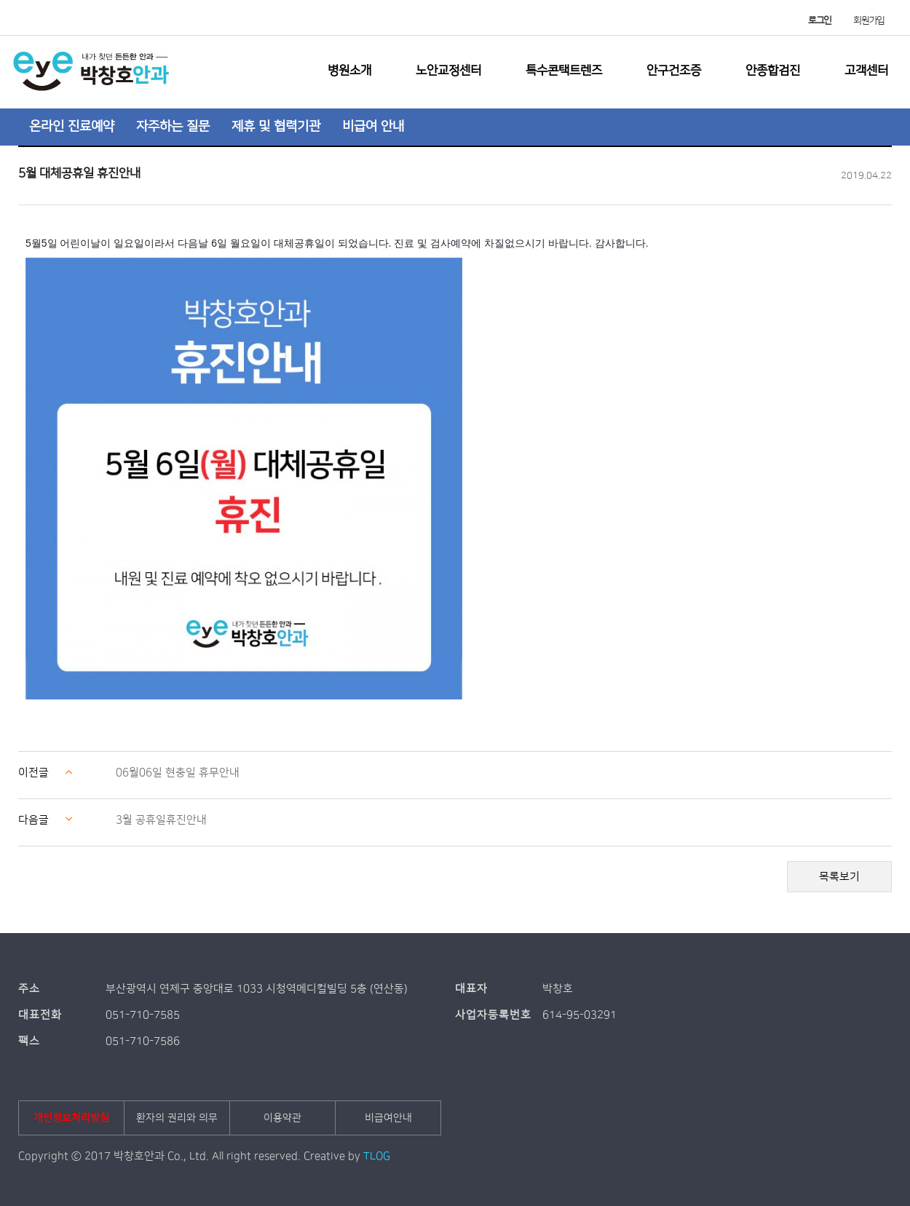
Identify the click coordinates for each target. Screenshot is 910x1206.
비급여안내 (388, 1118)
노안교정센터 (448, 70)
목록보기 (839, 876)
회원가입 (869, 20)
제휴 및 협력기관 (276, 126)
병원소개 (349, 70)
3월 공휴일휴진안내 (161, 820)
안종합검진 (772, 70)
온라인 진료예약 (71, 126)
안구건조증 (673, 70)
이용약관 (282, 1118)
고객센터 (866, 70)
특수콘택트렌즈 (564, 70)
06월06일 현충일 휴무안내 (178, 772)
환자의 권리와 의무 (177, 1118)
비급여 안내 (373, 126)
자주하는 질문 (173, 126)
